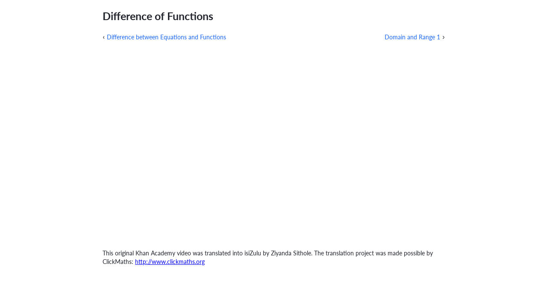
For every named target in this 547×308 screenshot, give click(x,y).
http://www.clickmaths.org (170, 261)
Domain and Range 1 (412, 37)
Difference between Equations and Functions (166, 37)
